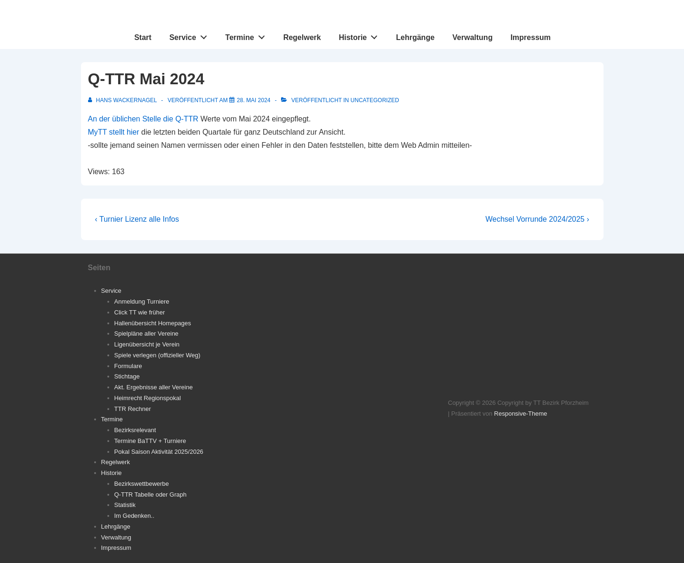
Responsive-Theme (520, 413)
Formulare (128, 366)
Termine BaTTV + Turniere (150, 440)
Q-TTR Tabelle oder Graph (150, 494)
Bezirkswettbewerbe (141, 483)
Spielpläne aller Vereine (146, 333)
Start (142, 37)
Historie (361, 35)
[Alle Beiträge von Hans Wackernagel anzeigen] (123, 100)
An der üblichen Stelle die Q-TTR (143, 119)
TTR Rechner (132, 408)
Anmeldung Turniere (141, 301)
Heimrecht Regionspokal (147, 398)
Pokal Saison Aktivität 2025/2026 (158, 451)
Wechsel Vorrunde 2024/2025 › (537, 219)
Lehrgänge (415, 37)
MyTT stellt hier (113, 132)
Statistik (125, 504)
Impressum (530, 37)
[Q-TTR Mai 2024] (253, 100)
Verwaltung (472, 37)
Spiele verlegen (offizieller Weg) (157, 355)
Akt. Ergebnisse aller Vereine (153, 387)
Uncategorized (375, 100)
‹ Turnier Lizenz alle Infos (137, 219)
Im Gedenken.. (134, 515)
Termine (247, 35)
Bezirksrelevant (135, 430)
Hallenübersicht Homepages (152, 323)
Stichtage (127, 376)
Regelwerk (302, 37)
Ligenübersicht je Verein (147, 344)
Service (190, 35)
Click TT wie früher (139, 312)
